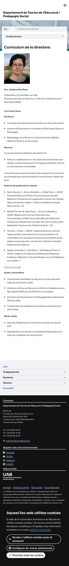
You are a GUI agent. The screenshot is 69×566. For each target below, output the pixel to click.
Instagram (10, 460)
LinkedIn (9, 464)
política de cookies (40, 529)
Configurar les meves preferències (30, 548)
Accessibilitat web (51, 487)
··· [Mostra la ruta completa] (12, 29)
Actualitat (8, 388)
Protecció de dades (21, 487)
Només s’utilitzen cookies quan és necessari (30, 539)
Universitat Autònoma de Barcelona (15, 5)
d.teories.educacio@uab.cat (18, 441)
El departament (35, 37)
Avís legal (7, 487)
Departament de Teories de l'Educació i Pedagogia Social (31, 14)
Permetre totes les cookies (25, 555)
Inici (5, 366)
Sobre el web (36, 487)
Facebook (10, 452)
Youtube (9, 456)
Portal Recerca (11, 267)
